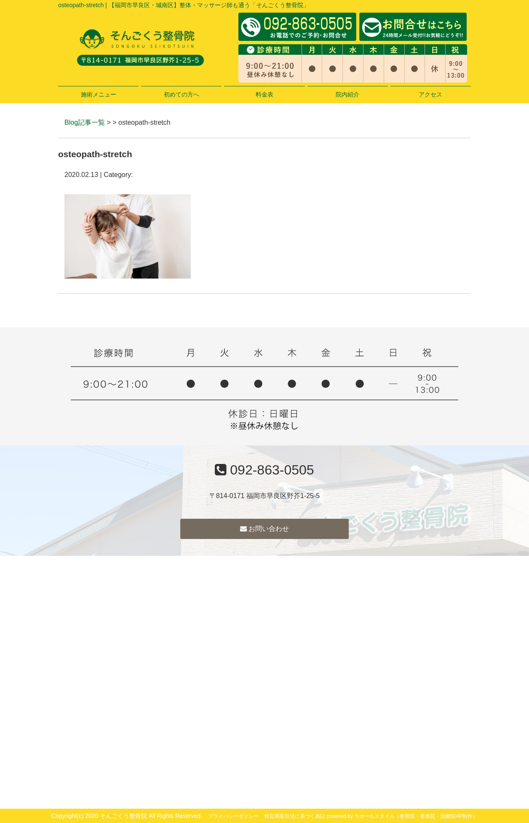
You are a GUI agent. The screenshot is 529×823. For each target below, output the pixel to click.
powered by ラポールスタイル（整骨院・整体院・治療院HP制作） (402, 816)
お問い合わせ (264, 528)
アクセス (430, 94)
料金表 (264, 94)
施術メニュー (98, 94)
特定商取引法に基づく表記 (294, 816)
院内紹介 (347, 94)
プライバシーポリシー (233, 816)
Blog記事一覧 (84, 122)
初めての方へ (181, 94)
